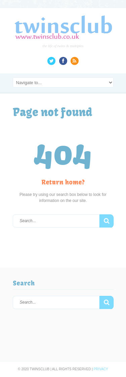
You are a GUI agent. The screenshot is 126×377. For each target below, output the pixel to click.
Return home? (63, 182)
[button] (106, 221)
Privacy (101, 369)
